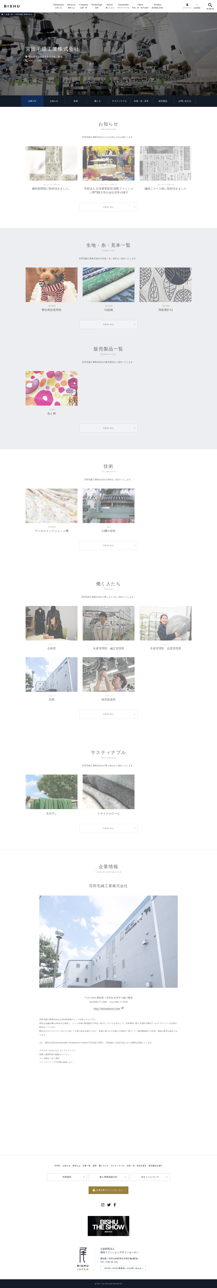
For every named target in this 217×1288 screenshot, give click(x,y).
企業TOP (32, 101)
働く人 (97, 101)
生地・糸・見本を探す (137, 1166)
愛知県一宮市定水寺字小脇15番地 (43, 57)
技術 (76, 101)
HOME (57, 1166)
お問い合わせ (184, 101)
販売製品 (163, 101)
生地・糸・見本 (141, 101)
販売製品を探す (155, 1166)
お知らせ (54, 101)
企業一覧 (9, 14)
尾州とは (76, 1166)
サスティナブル (119, 101)
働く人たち (104, 1166)
